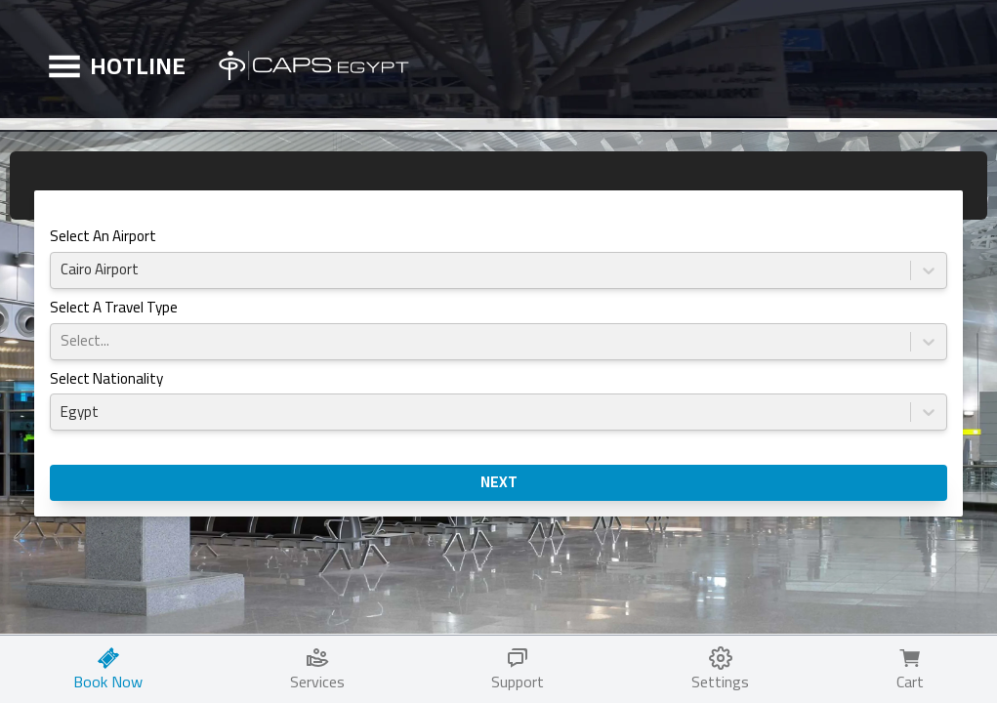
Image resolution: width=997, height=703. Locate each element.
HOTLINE (138, 66)
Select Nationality (106, 380)
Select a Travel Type (114, 309)
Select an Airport (103, 238)
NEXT (499, 482)
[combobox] (62, 270)
